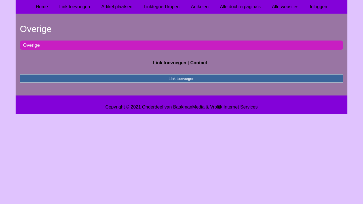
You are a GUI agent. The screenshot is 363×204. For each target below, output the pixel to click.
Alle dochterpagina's (240, 6)
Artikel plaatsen (116, 6)
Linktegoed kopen (162, 6)
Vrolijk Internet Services (234, 107)
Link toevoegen (74, 6)
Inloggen (318, 6)
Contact (198, 62)
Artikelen (199, 6)
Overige (31, 45)
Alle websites (285, 6)
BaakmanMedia (188, 107)
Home (42, 6)
